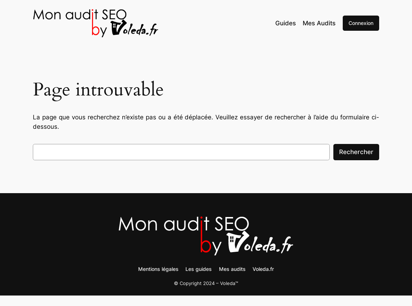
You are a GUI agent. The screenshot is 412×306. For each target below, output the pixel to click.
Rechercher (356, 152)
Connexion (361, 23)
